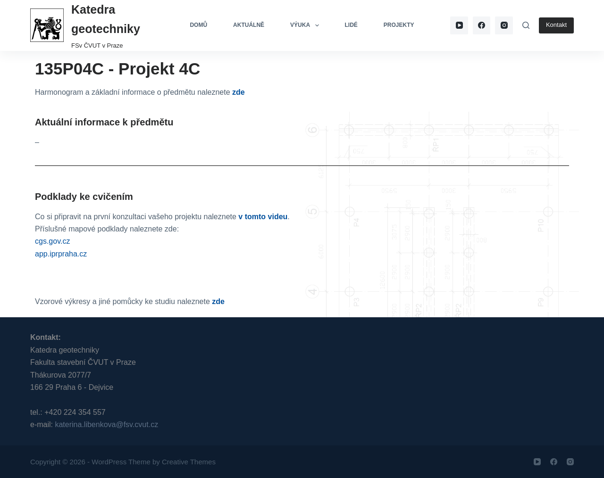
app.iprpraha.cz (61, 254)
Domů (198, 25)
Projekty (399, 25)
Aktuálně (248, 25)
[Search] (525, 25)
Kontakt (556, 24)
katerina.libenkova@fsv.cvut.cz (106, 424)
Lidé (351, 25)
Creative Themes (189, 462)
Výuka (306, 25)
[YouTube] (459, 25)
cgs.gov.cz (52, 241)
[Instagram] (504, 25)
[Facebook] (482, 25)
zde (238, 92)
